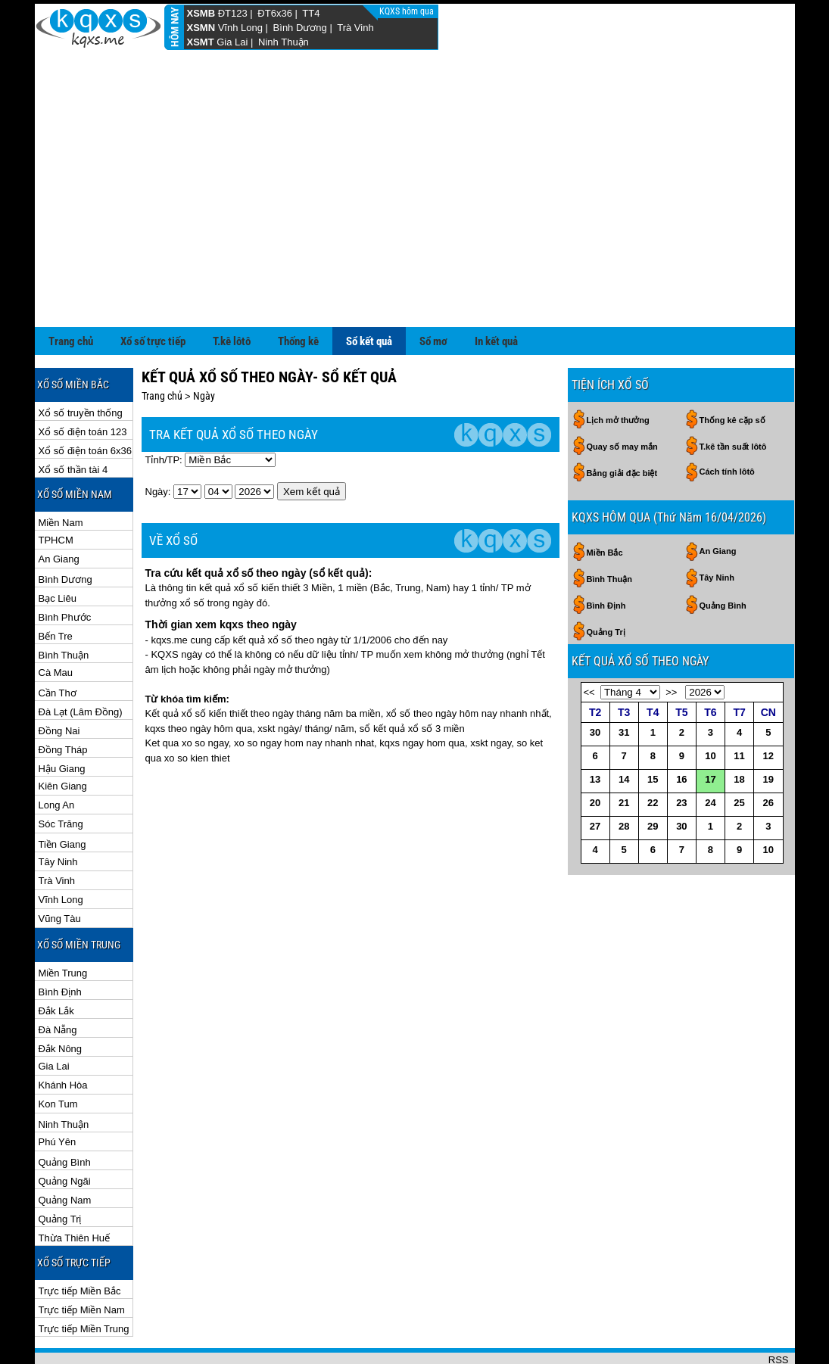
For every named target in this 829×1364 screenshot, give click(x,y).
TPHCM (56, 491)
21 (624, 753)
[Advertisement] (415, 164)
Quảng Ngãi (65, 1132)
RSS (778, 1310)
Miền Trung (63, 924)
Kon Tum (58, 1054)
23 (681, 753)
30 (595, 683)
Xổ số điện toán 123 (83, 382)
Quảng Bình (65, 1113)
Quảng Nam (65, 1151)
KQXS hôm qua (407, 11)
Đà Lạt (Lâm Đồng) (81, 662)
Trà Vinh (355, 27)
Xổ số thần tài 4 (73, 420)
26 (768, 753)
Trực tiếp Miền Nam (82, 1260)
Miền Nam (61, 473)
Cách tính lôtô (727, 422)
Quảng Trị (60, 1170)
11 (739, 706)
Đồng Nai (59, 681)
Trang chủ (70, 292)
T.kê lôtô (232, 292)
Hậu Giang (62, 719)
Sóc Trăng (61, 774)
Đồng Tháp (63, 700)
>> (671, 643)
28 (624, 777)
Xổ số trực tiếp (152, 292)
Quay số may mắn (622, 397)
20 (595, 753)
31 (624, 683)
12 (768, 706)
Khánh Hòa (63, 1036)
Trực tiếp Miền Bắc (80, 1241)
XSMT (200, 42)
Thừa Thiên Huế (75, 1188)
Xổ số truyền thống (81, 363)
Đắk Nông (61, 999)
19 (768, 730)
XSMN (201, 27)
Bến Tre (56, 587)
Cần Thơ (57, 643)
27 (595, 777)
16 (681, 730)
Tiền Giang (62, 795)
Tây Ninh (58, 812)
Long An (57, 755)
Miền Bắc (605, 503)
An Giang (59, 509)
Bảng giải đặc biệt (622, 423)
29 (652, 777)
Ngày (204, 347)
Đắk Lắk (56, 961)
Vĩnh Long (240, 27)
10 (710, 706)
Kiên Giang (63, 737)
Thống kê (298, 292)
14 (624, 730)
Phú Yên (57, 1092)
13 (595, 730)
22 (652, 753)
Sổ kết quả (369, 292)
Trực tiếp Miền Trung (84, 1279)
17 (710, 730)
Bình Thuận (64, 606)
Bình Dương (300, 27)
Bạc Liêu (57, 549)
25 (739, 753)
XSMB (201, 13)
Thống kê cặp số (732, 370)
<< (589, 643)
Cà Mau (56, 623)
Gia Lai (232, 42)
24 (710, 753)
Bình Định (60, 942)
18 (739, 730)
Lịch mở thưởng (618, 370)
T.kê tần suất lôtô (733, 397)
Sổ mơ (433, 292)
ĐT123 (233, 13)
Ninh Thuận (283, 42)
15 (652, 730)
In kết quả (496, 292)
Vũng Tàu (60, 869)
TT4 (310, 13)
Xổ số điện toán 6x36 (85, 401)
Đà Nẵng (58, 980)
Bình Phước (65, 568)
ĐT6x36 (274, 13)
